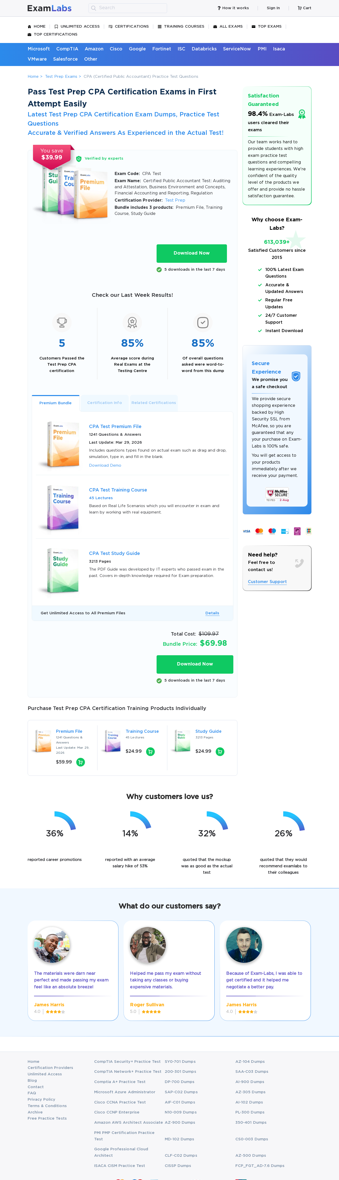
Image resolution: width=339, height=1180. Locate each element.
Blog (32, 1080)
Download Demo (105, 465)
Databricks (204, 49)
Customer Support (267, 582)
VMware (37, 59)
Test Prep (175, 200)
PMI (262, 49)
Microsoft (39, 49)
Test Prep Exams (61, 76)
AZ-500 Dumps (250, 1155)
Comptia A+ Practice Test (120, 1082)
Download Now (191, 253)
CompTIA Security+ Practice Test (127, 1061)
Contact (36, 1087)
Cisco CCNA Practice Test (120, 1102)
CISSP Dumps (178, 1165)
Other (90, 59)
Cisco (116, 49)
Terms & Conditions (47, 1106)
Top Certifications (53, 34)
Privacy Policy (42, 1099)
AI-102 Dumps (249, 1102)
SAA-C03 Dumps (251, 1071)
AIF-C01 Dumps (180, 1102)
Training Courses (181, 26)
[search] (93, 8)
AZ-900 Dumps (180, 1122)
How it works (233, 8)
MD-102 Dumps (179, 1139)
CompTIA (67, 49)
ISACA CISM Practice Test (119, 1165)
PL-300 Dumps (250, 1112)
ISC (181, 49)
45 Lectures (101, 498)
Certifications (129, 26)
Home (37, 26)
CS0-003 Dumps (251, 1139)
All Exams (228, 26)
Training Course (142, 732)
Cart (304, 8)
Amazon (94, 49)
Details (212, 613)
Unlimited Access (77, 26)
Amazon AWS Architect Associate (128, 1122)
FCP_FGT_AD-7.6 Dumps (260, 1165)
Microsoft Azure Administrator (125, 1092)
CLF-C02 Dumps (181, 1155)
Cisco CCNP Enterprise (116, 1112)
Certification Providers (50, 1067)
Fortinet (161, 49)
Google (137, 49)
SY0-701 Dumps (180, 1061)
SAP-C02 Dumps (181, 1092)
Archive (35, 1112)
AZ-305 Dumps (250, 1092)
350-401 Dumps (251, 1122)
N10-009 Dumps (181, 1112)
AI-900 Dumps (249, 1082)
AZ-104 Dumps (250, 1061)
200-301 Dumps (180, 1071)
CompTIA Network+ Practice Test (128, 1071)
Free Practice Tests (47, 1118)
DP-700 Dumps (180, 1082)
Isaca (279, 49)
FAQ (32, 1093)
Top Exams (267, 26)
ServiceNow (237, 49)
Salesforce (65, 59)
